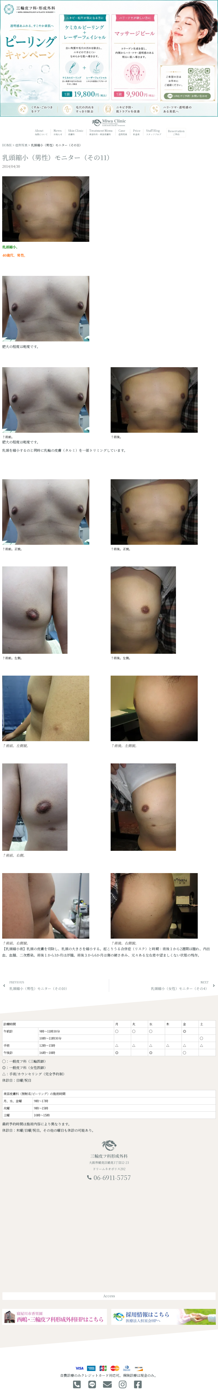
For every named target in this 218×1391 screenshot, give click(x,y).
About (40, 132)
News (57, 132)
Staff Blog (153, 132)
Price (136, 132)
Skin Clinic (75, 132)
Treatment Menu (100, 132)
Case (122, 132)
